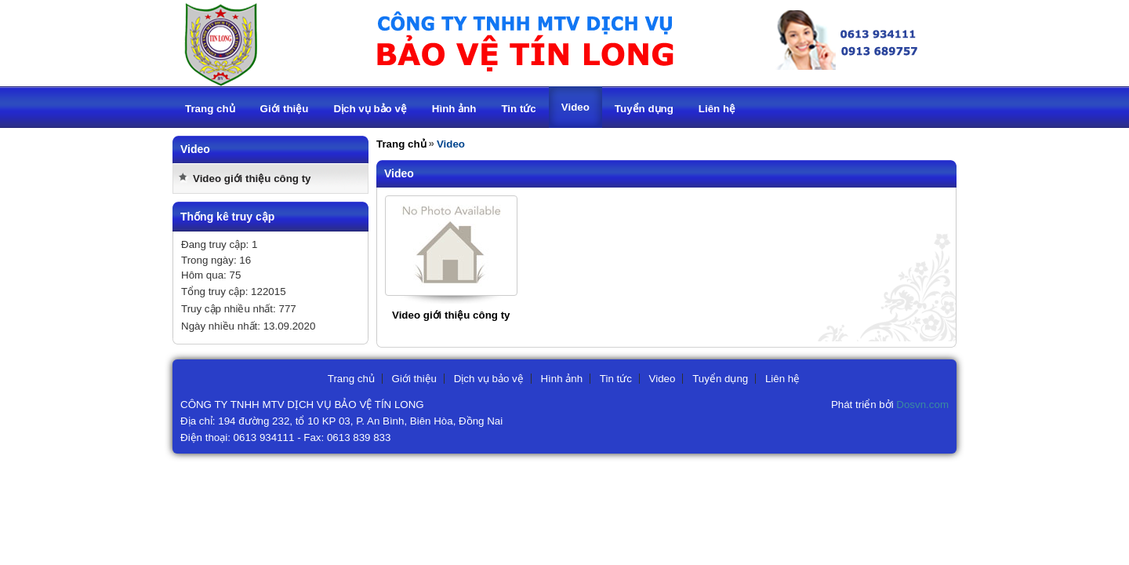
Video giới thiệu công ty (252, 178)
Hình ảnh (561, 379)
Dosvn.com (922, 404)
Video (662, 379)
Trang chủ (401, 144)
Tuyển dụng (720, 379)
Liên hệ (782, 379)
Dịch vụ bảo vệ (489, 379)
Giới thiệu (414, 379)
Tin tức (616, 379)
